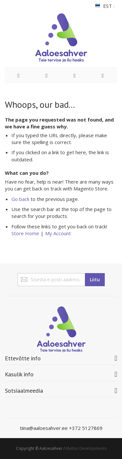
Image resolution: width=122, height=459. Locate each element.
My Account (58, 233)
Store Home (25, 233)
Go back (20, 199)
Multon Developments (86, 448)
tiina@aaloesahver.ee (44, 428)
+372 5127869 (85, 428)
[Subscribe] (95, 279)
